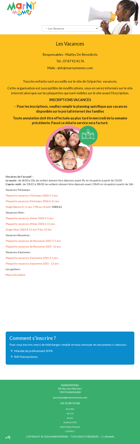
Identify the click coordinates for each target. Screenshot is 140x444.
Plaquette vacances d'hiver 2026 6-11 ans (31, 223)
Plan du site (70, 422)
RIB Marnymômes (26, 356)
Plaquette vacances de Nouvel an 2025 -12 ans (33, 246)
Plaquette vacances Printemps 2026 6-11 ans (32, 201)
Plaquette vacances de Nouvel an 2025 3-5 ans (33, 240)
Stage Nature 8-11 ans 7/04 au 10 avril (28, 206)
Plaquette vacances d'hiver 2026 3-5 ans (30, 218)
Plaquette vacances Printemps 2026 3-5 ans (32, 195)
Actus (70, 413)
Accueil (70, 409)
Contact (70, 431)
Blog (70, 418)
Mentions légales (70, 427)
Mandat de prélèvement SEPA (33, 351)
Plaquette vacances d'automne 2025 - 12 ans (32, 263)
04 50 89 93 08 (70, 403)
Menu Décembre (16, 274)
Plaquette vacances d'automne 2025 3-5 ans (32, 257)
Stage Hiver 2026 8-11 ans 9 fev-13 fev (29, 229)
